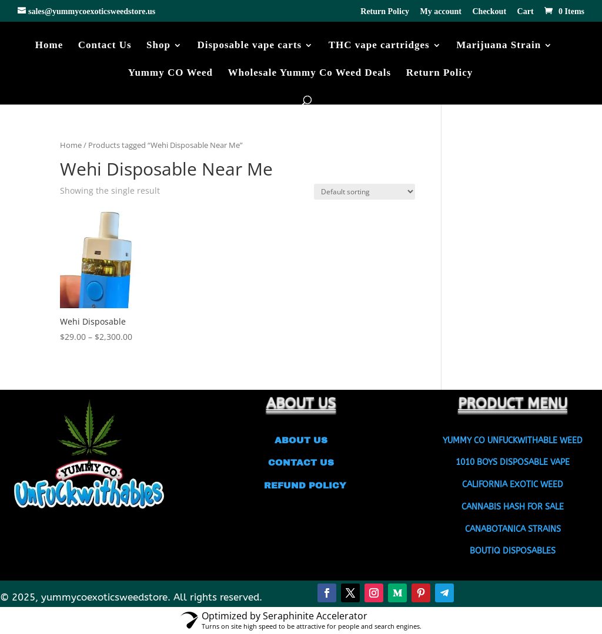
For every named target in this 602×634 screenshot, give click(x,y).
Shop (158, 45)
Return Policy (384, 12)
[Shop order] (364, 192)
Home (49, 45)
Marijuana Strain (498, 45)
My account (440, 12)
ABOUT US (301, 440)
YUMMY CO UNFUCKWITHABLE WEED (513, 441)
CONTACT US (301, 462)
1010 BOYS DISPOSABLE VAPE (513, 462)
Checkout (490, 12)
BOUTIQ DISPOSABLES (513, 551)
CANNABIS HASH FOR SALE (512, 507)
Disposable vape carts (249, 45)
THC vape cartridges (379, 45)
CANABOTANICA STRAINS (513, 529)
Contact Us (105, 45)
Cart (525, 12)
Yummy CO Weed (170, 73)
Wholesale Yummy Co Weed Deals (310, 73)
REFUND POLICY (300, 485)
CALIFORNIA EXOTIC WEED (512, 485)
